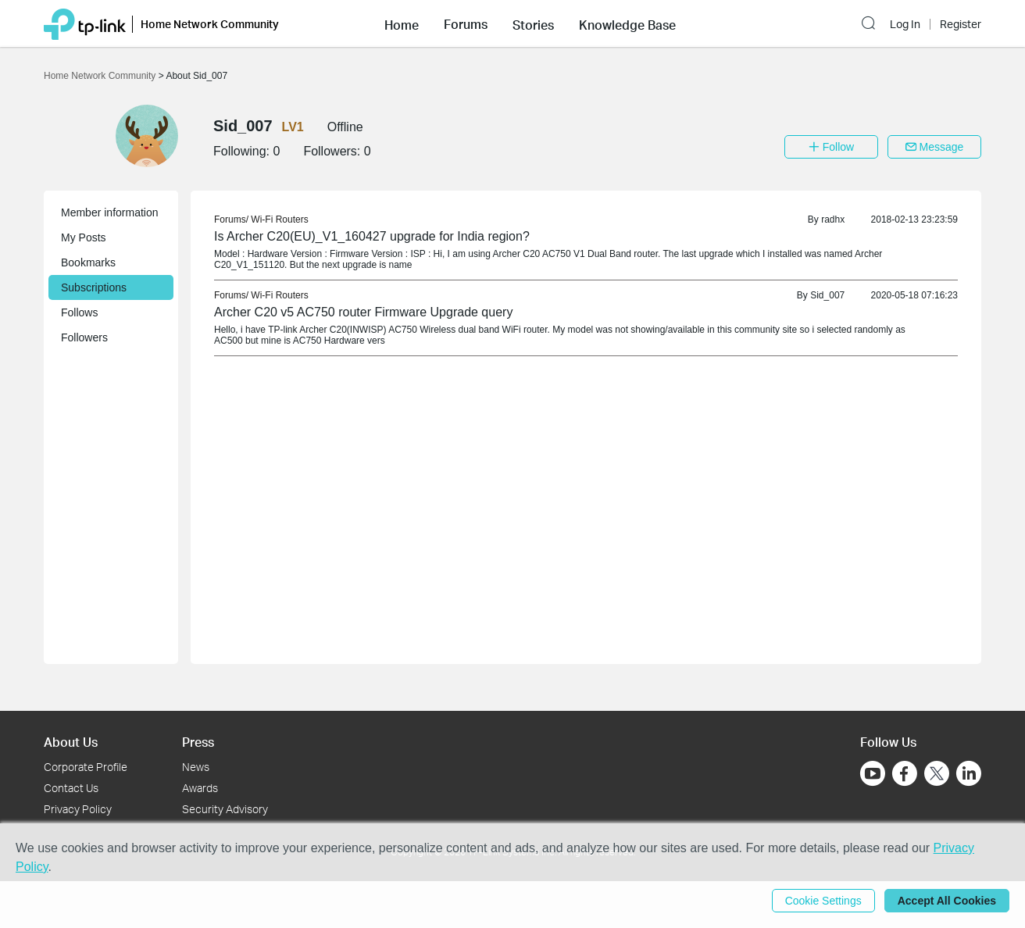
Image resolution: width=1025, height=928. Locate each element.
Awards (200, 787)
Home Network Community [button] (210, 23)
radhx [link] (833, 219)
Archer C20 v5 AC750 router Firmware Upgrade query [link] (363, 312)
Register (960, 24)
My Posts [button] (83, 237)
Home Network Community (101, 75)
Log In (905, 24)
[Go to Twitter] (936, 775)
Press (198, 741)
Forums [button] (466, 24)
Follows (79, 312)
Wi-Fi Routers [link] (279, 219)
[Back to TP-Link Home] (85, 23)
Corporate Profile (85, 766)
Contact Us (71, 787)
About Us (71, 741)
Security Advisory (225, 809)
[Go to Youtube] (872, 773)
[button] (401, 23)
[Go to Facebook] (904, 773)
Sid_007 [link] (827, 295)
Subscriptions (94, 287)
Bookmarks (88, 262)
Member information (110, 212)
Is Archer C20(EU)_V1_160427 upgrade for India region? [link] (372, 236)
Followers (84, 337)
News (195, 766)
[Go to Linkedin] (968, 773)
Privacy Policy (78, 809)
